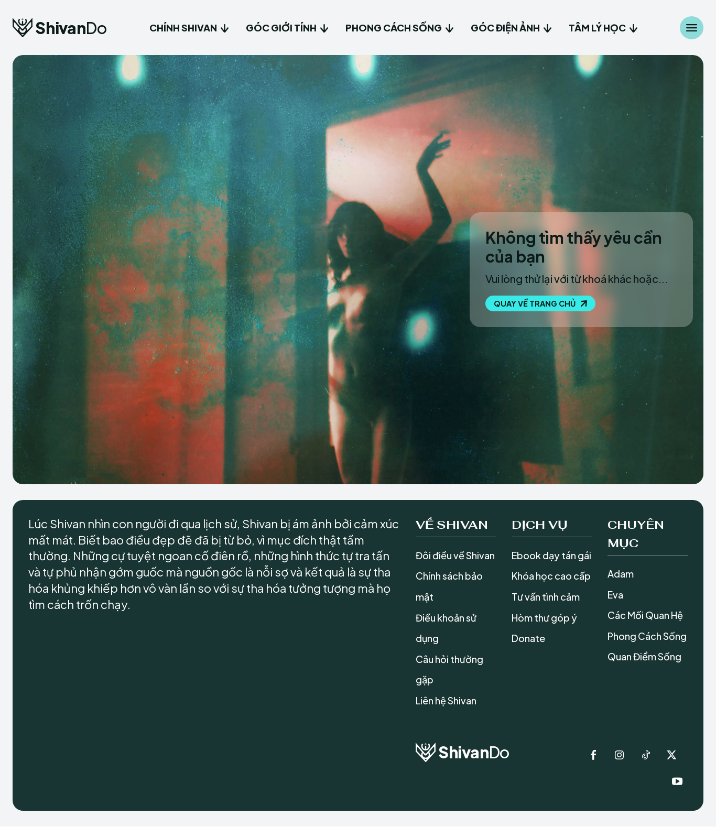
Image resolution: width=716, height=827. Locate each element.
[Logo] (59, 27)
